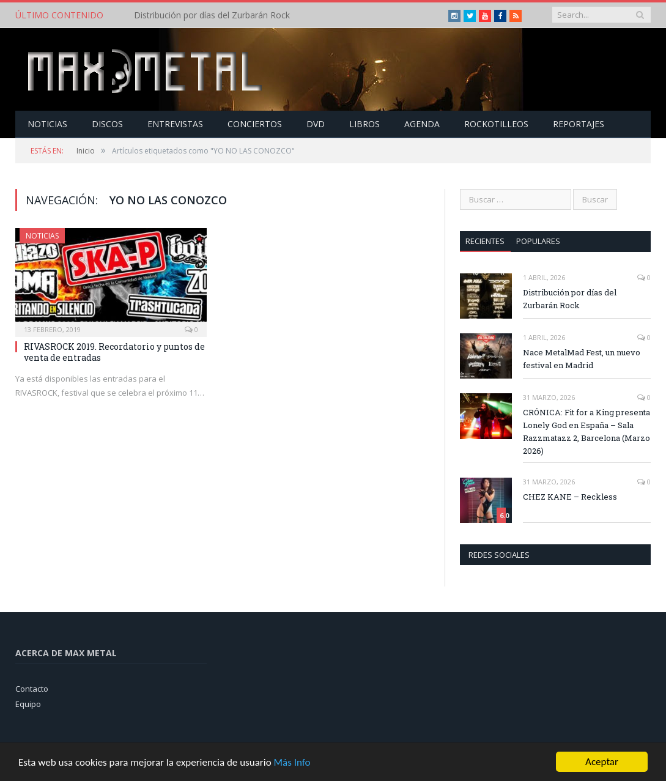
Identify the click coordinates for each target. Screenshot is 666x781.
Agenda (422, 124)
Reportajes (578, 124)
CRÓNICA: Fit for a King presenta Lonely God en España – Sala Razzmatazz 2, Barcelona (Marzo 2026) (586, 431)
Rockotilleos (496, 124)
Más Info (291, 763)
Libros (364, 124)
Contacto (31, 688)
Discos (107, 124)
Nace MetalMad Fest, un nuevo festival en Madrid (581, 359)
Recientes (485, 240)
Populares (538, 240)
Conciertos (255, 124)
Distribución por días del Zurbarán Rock (212, 15)
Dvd (315, 124)
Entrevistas (175, 124)
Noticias (47, 124)
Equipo (28, 703)
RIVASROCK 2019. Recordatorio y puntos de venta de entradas (114, 352)
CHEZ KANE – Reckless (570, 496)
